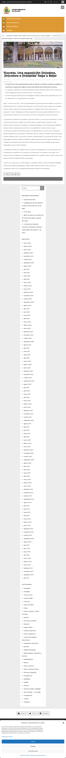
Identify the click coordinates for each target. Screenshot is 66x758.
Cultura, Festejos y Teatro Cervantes (27, 35)
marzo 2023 (27, 361)
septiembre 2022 (29, 381)
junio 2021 (27, 430)
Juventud (26, 646)
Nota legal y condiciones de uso (38, 755)
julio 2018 (26, 545)
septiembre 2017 (29, 574)
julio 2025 (26, 269)
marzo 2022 (27, 400)
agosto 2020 (27, 463)
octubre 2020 (28, 456)
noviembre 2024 (28, 295)
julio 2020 (26, 466)
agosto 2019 (27, 502)
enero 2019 (27, 525)
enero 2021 (27, 446)
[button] (63, 723)
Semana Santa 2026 (29, 199)
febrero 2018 (28, 561)
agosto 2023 (27, 345)
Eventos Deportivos (30, 634)
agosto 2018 (27, 542)
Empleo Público (28, 627)
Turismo (26, 698)
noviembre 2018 (28, 532)
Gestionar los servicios (7, 736)
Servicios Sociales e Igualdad (43, 35)
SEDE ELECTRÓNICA (10, 27)
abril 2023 (27, 358)
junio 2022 (27, 391)
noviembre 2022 (28, 374)
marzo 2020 (27, 479)
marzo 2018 (27, 558)
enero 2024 (27, 328)
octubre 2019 (28, 496)
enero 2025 (27, 289)
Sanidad (26, 682)
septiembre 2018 (29, 538)
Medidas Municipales (30, 650)
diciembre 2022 (28, 371)
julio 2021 (26, 427)
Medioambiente (28, 659)
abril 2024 (27, 318)
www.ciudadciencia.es (14, 163)
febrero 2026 (28, 246)
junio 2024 (27, 312)
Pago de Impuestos (10, 23)
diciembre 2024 (28, 292)
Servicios (26, 685)
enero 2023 (27, 368)
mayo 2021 (27, 433)
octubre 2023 (28, 338)
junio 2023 (27, 351)
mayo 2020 (27, 473)
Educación (26, 624)
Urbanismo (27, 702)
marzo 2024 (27, 322)
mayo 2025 (27, 276)
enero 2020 (27, 486)
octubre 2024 (28, 299)
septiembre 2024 (29, 302)
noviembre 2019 (28, 492)
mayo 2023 (27, 354)
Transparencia (28, 695)
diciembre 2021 (28, 410)
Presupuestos (28, 676)
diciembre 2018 (28, 529)
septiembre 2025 (29, 263)
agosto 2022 (27, 384)
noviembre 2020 (28, 453)
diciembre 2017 (28, 568)
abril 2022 (27, 397)
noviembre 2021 (28, 414)
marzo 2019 (27, 519)
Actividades (9, 35)
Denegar (33, 746)
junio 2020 (27, 469)
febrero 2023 (28, 364)
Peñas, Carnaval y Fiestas (31, 669)
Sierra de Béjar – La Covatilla (32, 692)
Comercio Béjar (28, 598)
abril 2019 (27, 515)
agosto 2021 (27, 423)
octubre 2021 (28, 417)
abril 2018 (27, 555)
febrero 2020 (28, 483)
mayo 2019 (27, 512)
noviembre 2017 (28, 571)
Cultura (26, 608)
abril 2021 (27, 437)
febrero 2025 (28, 286)
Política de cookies (24, 755)
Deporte (26, 617)
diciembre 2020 (28, 450)
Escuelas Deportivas (30, 630)
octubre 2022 (28, 377)
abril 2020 (27, 476)
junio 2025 (27, 272)
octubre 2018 (28, 535)
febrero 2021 (28, 443)
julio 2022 (26, 387)
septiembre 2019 (29, 499)
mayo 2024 (27, 315)
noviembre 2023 (28, 335)
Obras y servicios (29, 666)
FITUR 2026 (27, 212)
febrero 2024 (28, 325)
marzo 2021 (27, 440)
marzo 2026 (27, 243)
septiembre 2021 (29, 420)
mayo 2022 (27, 394)
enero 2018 (27, 565)
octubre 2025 (28, 259)
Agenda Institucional (11, 19)
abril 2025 (27, 279)
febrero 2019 (28, 522)
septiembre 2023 (29, 341)
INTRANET (7, 30)
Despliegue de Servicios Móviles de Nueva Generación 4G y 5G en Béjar (32, 205)
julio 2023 (26, 348)
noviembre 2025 (28, 256)
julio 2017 (26, 578)
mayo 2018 (27, 552)
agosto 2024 (27, 305)
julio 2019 (26, 506)
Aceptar (33, 741)
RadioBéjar (27, 679)
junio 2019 (27, 509)
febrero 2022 (28, 404)
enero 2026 (27, 249)
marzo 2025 (27, 282)
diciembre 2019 (28, 489)
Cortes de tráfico (29, 605)
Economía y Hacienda (30, 621)
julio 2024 (26, 309)
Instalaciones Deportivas (31, 643)
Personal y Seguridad (30, 672)
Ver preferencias (33, 751)
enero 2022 (27, 407)
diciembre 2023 (28, 332)
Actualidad (15, 35)
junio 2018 (27, 548)
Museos (26, 662)
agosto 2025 (27, 266)
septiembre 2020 (29, 460)
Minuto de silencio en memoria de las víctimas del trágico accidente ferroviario (32, 218)
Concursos (27, 601)
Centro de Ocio (28, 595)
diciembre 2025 (28, 253)
